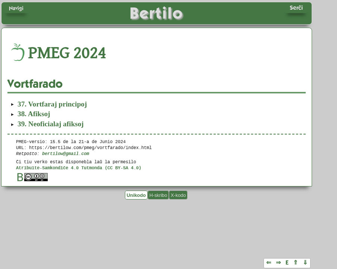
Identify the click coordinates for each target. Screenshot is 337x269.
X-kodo (178, 195)
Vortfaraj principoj (52, 104)
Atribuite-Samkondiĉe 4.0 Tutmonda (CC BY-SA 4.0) (78, 167)
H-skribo (158, 195)
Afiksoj (34, 114)
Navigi (16, 8)
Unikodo (136, 195)
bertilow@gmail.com (65, 153)
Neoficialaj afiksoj (51, 124)
